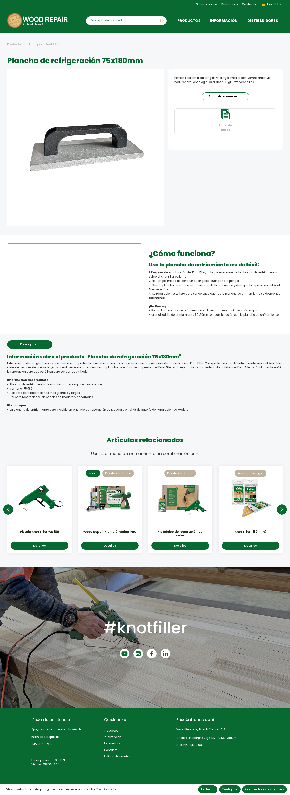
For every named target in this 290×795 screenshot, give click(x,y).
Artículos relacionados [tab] (145, 439)
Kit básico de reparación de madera (180, 534)
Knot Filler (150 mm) (250, 532)
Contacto (249, 4)
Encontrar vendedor (225, 96)
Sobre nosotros (206, 4)
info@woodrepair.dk (45, 737)
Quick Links (115, 719)
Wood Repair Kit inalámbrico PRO (110, 532)
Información (112, 737)
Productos (111, 731)
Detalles (39, 546)
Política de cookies (117, 756)
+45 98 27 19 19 (41, 744)
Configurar (230, 789)
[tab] (29, 344)
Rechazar (208, 789)
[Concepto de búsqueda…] (121, 20)
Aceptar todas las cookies (264, 789)
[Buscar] (162, 20)
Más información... (107, 789)
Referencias (229, 4)
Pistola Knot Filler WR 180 (39, 532)
